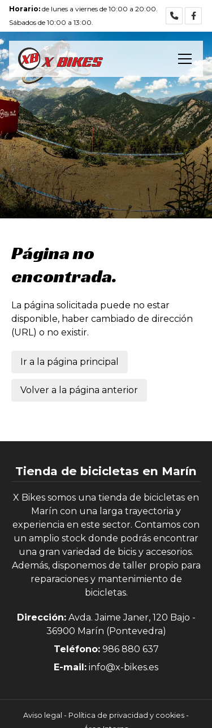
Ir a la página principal (69, 361)
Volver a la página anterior (79, 390)
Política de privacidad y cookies (126, 715)
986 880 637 (130, 649)
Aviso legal (42, 715)
